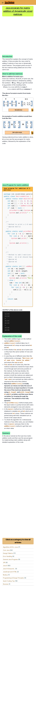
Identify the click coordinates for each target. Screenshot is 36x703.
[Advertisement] (18, 35)
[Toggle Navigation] (3, 3)
